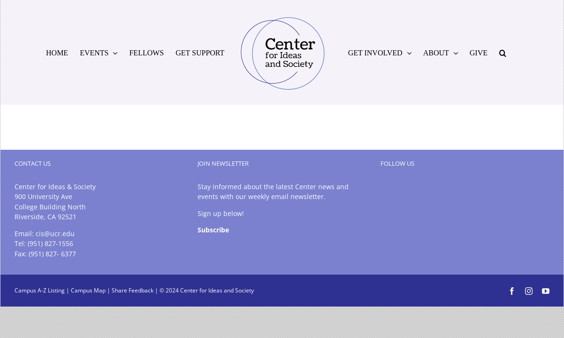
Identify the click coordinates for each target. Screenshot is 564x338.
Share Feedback (132, 290)
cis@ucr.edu (55, 233)
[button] (533, 52)
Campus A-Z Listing (40, 290)
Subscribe (213, 229)
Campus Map (88, 290)
